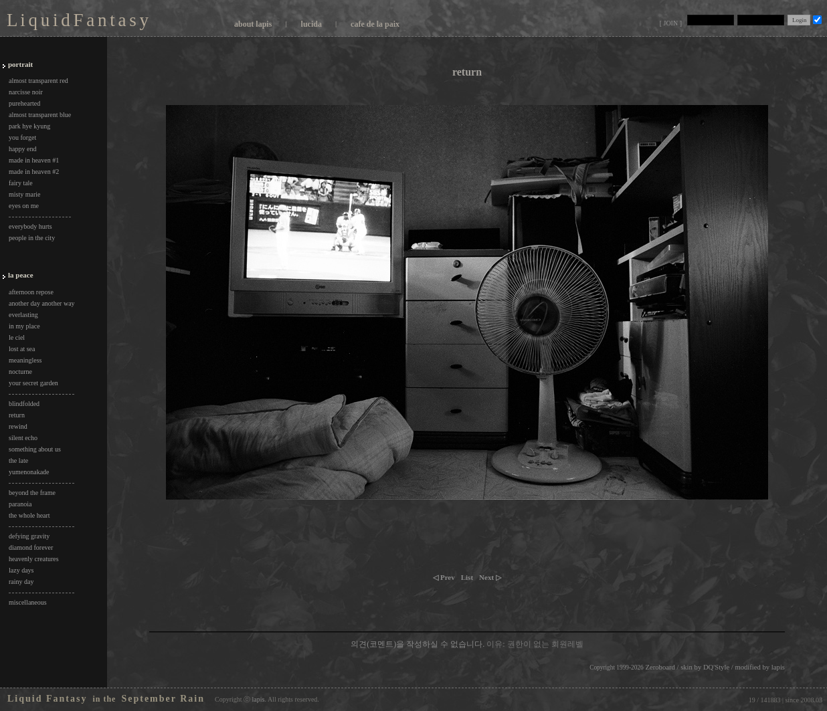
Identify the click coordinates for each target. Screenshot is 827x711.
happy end (22, 149)
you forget (22, 137)
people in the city (32, 237)
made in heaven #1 (34, 160)
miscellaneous (28, 602)
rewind (18, 426)
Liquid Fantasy (47, 699)
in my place (24, 326)
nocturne (20, 371)
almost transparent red (38, 80)
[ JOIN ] (671, 23)
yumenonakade (29, 472)
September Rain (163, 699)
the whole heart (29, 515)
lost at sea (22, 348)
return (17, 415)
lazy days (21, 570)
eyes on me (24, 205)
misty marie (25, 194)
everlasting (23, 314)
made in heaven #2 (34, 171)
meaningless (25, 360)
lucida (311, 24)
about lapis (253, 24)
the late (18, 460)
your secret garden (33, 383)
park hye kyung (29, 126)
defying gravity (29, 536)
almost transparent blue (40, 114)
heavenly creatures (34, 559)
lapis (778, 667)
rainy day (21, 581)
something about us (35, 449)
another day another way (42, 303)
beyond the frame (32, 492)
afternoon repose (31, 292)
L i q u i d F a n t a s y (77, 20)
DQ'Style (716, 667)
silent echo (23, 437)
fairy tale (21, 183)
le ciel (17, 337)
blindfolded (24, 403)
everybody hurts (30, 226)
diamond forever (31, 547)
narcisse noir (26, 92)
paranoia (20, 504)
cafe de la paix (375, 24)
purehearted (24, 103)
